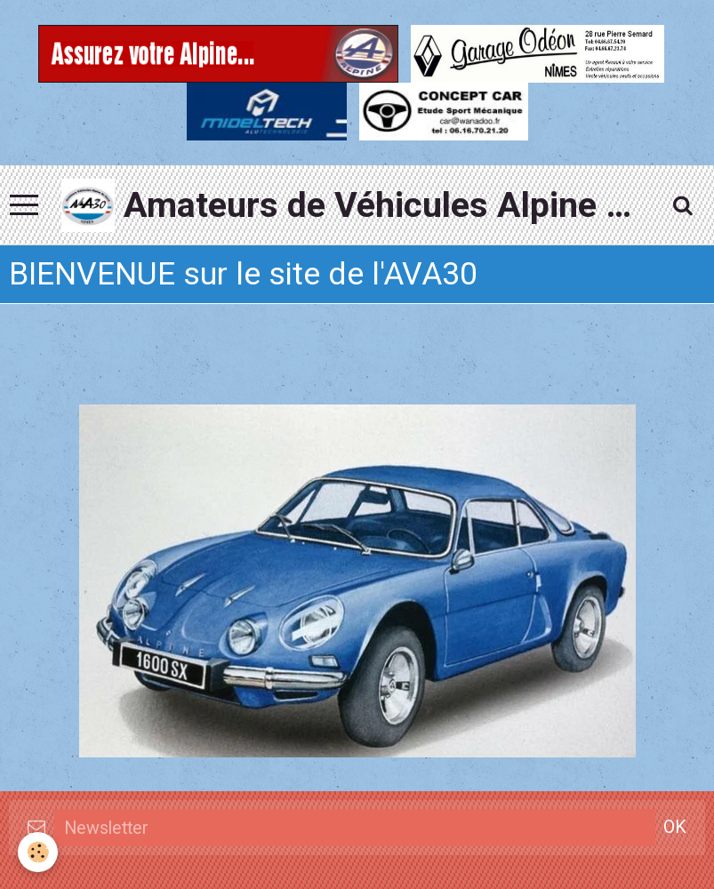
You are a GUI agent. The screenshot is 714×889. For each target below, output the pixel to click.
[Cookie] (38, 852)
